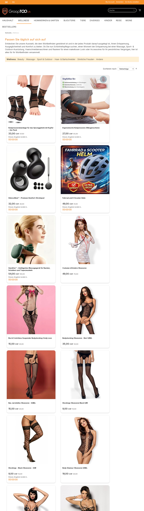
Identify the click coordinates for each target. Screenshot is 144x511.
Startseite (8, 33)
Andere (99, 59)
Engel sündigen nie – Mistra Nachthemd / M (53, 268)
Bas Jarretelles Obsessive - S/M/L (19, 217)
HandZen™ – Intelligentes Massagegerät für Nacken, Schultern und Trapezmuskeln (20, 165)
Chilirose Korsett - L (118, 313)
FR (13, 2)
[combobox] (122, 10)
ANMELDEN (99, 455)
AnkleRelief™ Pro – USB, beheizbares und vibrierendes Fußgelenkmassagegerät (88, 361)
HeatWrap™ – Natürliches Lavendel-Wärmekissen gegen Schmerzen (54, 417)
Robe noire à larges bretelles (19, 359)
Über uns (44, 471)
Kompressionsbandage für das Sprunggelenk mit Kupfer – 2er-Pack (20, 111)
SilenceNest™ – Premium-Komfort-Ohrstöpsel (86, 110)
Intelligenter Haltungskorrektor (122, 415)
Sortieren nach (109, 68)
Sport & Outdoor (44, 59)
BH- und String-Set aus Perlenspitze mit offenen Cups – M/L (54, 361)
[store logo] (16, 11)
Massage (30, 59)
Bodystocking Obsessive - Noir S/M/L (122, 164)
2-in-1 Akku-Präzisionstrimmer (20, 415)
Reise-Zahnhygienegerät (119, 359)
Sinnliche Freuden (85, 59)
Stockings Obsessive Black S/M (54, 216)
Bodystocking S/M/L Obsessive (88, 267)
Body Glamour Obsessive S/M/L (122, 216)
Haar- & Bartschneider (65, 59)
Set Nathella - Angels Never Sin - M (21, 314)
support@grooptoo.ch (117, 498)
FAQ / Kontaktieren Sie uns (52, 482)
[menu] (72, 23)
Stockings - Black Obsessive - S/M (88, 217)
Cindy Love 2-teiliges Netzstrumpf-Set (50, 314)
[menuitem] (8, 20)
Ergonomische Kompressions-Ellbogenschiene (53, 110)
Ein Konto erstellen (132, 2)
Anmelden (120, 2)
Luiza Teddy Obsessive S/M (19, 267)
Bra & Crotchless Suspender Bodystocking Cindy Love (87, 164)
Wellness (11, 59)
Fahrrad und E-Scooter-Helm (121, 109)
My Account (110, 2)
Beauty (20, 59)
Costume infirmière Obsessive (54, 162)
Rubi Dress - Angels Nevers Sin (122, 267)
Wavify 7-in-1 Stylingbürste (86, 415)
